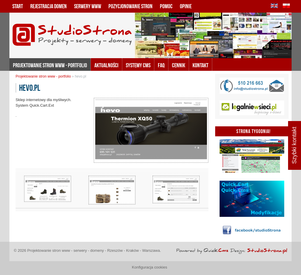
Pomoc (166, 6)
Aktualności (106, 65)
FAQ (161, 65)
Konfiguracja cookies (149, 267)
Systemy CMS (138, 65)
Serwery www (87, 6)
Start (17, 6)
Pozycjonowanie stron (130, 6)
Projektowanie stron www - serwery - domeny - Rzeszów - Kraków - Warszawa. (94, 250)
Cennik (178, 65)
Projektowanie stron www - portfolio (50, 65)
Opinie (186, 6)
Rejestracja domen (48, 6)
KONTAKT (200, 65)
